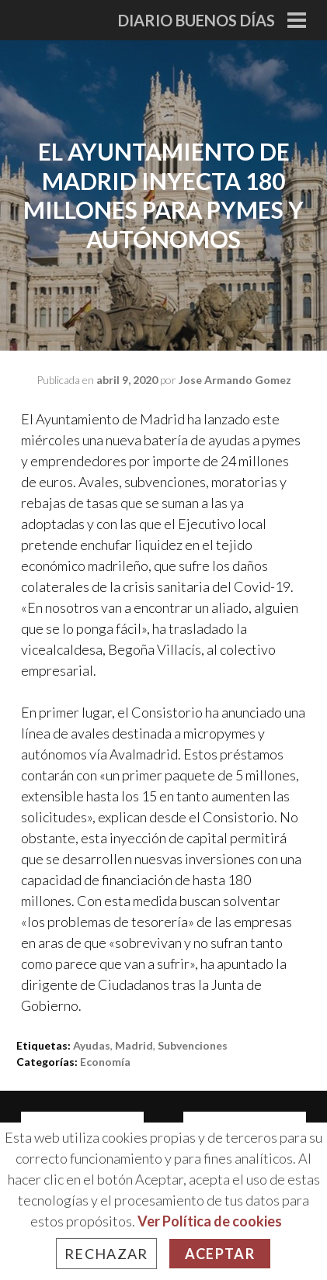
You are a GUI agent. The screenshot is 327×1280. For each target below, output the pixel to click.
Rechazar (106, 1253)
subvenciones (193, 1045)
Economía (105, 1061)
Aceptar (220, 1253)
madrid (134, 1045)
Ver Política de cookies (209, 1221)
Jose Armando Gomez (235, 379)
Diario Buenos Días (196, 20)
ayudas (91, 1045)
